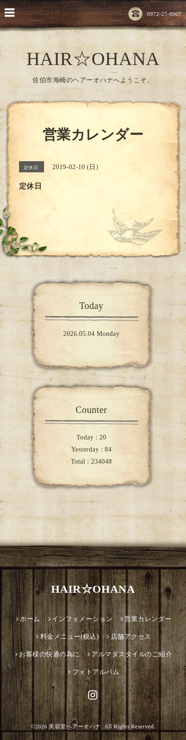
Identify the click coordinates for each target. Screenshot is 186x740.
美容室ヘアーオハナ (75, 726)
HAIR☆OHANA (93, 58)
